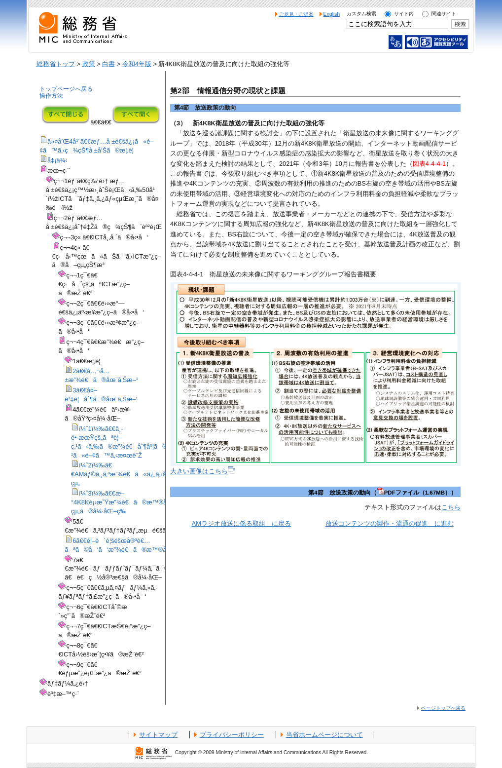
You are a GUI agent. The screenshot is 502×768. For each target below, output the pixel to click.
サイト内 (404, 13)
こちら (451, 507)
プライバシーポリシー (232, 734)
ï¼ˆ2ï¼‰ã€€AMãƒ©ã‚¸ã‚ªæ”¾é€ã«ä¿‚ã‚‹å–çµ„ (123, 474)
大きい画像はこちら (202, 471)
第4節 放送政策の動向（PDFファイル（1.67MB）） (382, 493)
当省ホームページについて (324, 734)
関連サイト (443, 13)
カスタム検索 (361, 13)
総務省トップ (55, 64)
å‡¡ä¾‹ (57, 160)
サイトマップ (158, 734)
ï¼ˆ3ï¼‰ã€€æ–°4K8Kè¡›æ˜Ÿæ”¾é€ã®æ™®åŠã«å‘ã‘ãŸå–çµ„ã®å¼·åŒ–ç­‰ (151, 502)
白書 (108, 64)
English (331, 14)
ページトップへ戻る (443, 708)
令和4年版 (136, 64)
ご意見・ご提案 (296, 14)
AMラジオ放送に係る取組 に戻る (241, 523)
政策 (88, 64)
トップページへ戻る (66, 89)
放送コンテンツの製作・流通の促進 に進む (389, 523)
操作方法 (51, 96)
